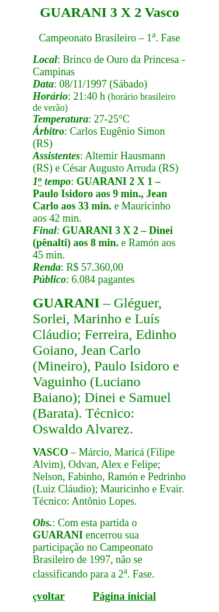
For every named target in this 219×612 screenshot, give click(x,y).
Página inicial (124, 596)
